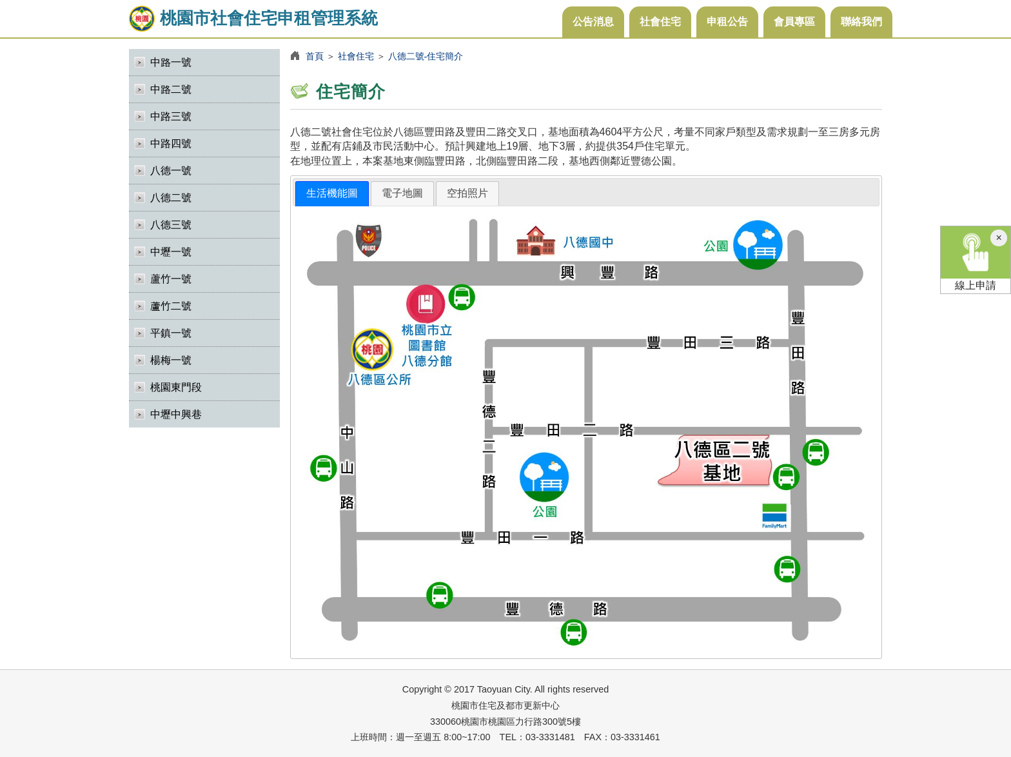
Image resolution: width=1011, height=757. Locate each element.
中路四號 (170, 143)
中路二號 (170, 89)
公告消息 (593, 21)
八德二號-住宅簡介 (426, 56)
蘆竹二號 (170, 305)
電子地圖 (402, 193)
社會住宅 (660, 21)
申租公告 (727, 21)
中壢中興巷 (176, 414)
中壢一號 (170, 251)
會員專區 (794, 21)
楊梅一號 (170, 360)
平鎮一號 (170, 333)
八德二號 (170, 197)
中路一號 (170, 62)
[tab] (332, 193)
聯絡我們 (861, 21)
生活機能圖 (332, 193)
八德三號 (170, 224)
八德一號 (170, 170)
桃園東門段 (176, 387)
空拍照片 (467, 193)
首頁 (315, 56)
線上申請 (975, 258)
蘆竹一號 (170, 278)
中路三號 (170, 116)
